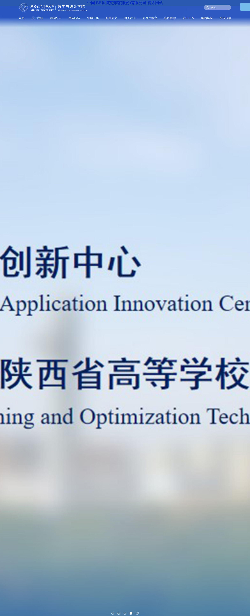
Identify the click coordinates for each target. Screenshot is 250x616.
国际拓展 (207, 17)
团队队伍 (74, 17)
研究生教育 (150, 17)
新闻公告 (56, 17)
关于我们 (37, 17)
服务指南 (225, 17)
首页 (21, 17)
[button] (112, 613)
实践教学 (170, 17)
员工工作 (188, 17)
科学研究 (111, 17)
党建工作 (93, 17)
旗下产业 (130, 17)
